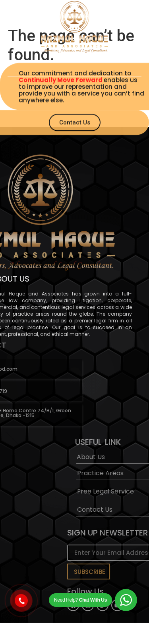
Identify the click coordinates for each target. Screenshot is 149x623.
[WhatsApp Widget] (126, 600)
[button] (74, 61)
